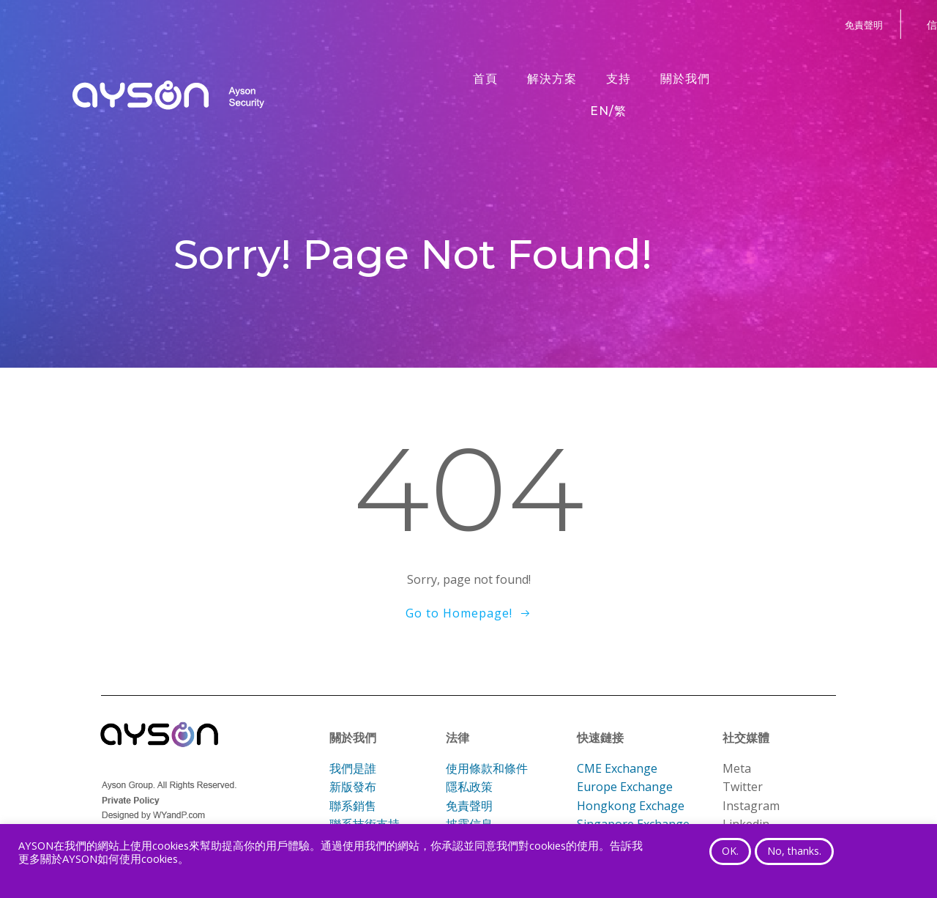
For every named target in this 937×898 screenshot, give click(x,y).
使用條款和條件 (487, 768)
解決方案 (552, 79)
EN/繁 (608, 111)
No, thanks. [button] (794, 851)
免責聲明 (469, 806)
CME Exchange (617, 768)
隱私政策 (469, 787)
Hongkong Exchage (630, 806)
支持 (618, 79)
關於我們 (685, 79)
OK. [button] (730, 851)
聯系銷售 (352, 806)
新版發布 (352, 787)
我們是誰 (352, 768)
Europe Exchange (625, 787)
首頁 (485, 79)
